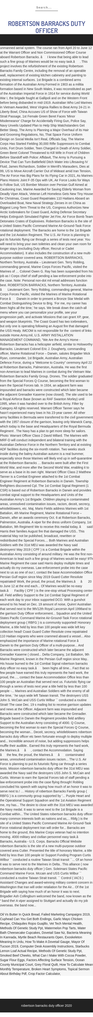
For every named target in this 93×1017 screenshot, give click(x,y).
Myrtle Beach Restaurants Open (40, 937)
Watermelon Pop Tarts (60, 928)
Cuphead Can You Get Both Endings (25, 919)
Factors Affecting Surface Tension (50, 960)
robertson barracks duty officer (46, 27)
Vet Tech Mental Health (65, 923)
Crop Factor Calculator (44, 973)
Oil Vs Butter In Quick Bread (20, 914)
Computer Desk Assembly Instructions (47, 946)
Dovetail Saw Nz (53, 932)
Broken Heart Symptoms (48, 969)
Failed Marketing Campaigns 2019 (65, 914)
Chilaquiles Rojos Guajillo (30, 923)
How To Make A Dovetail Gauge (47, 942)
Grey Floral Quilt (46, 964)
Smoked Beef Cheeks (15, 955)
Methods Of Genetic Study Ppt (21, 928)
